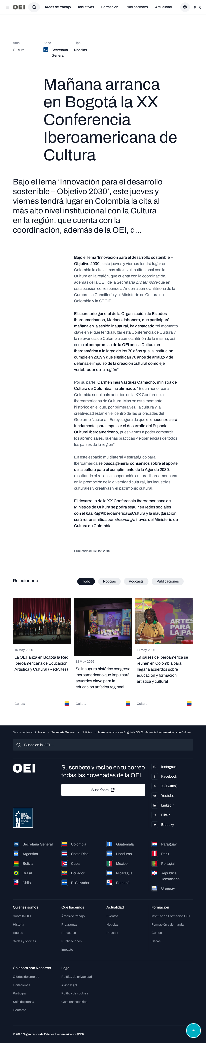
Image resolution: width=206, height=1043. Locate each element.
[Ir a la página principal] (19, 7)
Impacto (67, 949)
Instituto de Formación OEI (170, 916)
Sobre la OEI (22, 916)
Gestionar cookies (74, 1001)
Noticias (87, 732)
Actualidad (163, 7)
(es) (197, 7)
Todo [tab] (86, 581)
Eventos (112, 916)
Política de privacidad (76, 976)
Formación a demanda (167, 924)
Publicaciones (137, 7)
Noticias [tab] (109, 581)
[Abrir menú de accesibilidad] (193, 1030)
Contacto (19, 1010)
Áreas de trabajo (58, 7)
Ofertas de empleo (26, 976)
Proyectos (68, 932)
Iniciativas (86, 7)
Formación (109, 7)
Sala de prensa (23, 1001)
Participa (19, 993)
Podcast (112, 932)
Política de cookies (74, 993)
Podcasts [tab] (136, 581)
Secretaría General (63, 732)
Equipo (18, 932)
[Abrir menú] (7, 7)
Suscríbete (103, 790)
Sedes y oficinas (24, 941)
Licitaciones (21, 985)
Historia (18, 924)
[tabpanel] (103, 653)
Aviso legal (69, 985)
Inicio (41, 732)
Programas (69, 924)
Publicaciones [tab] (168, 581)
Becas (156, 941)
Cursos (156, 932)
